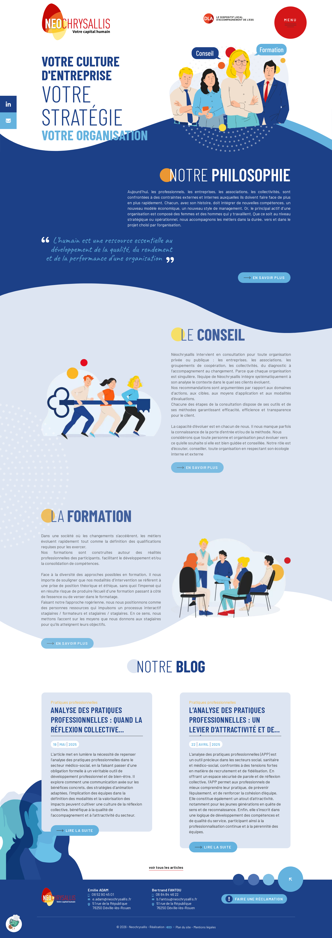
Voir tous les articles (166, 867)
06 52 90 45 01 (101, 894)
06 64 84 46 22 (165, 894)
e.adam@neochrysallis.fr (109, 899)
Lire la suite (79, 830)
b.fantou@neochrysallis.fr (174, 899)
